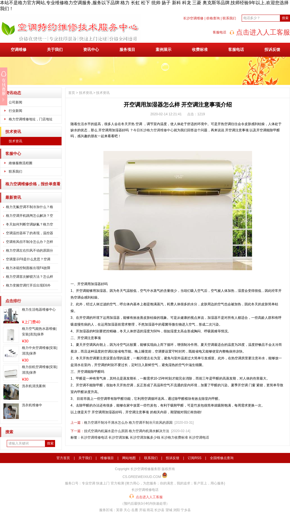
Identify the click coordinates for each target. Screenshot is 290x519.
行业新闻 (15, 111)
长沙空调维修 (193, 18)
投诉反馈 (272, 49)
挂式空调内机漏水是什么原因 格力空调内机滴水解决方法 (126, 431)
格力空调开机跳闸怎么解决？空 (29, 216)
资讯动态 (13, 93)
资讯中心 (91, 49)
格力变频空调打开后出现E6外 (28, 285)
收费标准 (200, 49)
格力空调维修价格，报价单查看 (32, 184)
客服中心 (13, 154)
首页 (71, 93)
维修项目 (107, 458)
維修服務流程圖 (20, 163)
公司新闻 (15, 102)
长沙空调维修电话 (94, 437)
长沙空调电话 (199, 437)
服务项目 (127, 49)
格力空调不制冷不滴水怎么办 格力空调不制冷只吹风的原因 (128, 423)
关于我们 (55, 49)
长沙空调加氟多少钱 (145, 437)
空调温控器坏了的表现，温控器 (29, 233)
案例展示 (163, 49)
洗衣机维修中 (32, 405)
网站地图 (129, 458)
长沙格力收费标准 (174, 437)
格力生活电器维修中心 (39, 310)
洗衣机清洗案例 (34, 386)
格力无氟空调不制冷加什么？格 (29, 207)
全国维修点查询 (222, 458)
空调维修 (18, 49)
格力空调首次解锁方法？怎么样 (29, 277)
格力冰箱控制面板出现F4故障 (28, 268)
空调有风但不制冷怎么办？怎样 (29, 242)
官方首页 (63, 458)
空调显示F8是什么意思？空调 (28, 259)
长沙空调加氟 (118, 437)
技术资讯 (13, 132)
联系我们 (229, 18)
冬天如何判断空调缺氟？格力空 (29, 224)
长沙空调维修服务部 (145, 469)
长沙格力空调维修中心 (157, 130)
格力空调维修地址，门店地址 (31, 119)
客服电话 (236, 49)
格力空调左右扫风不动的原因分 (29, 250)
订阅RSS (194, 458)
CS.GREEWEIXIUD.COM (142, 477)
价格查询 (213, 18)
